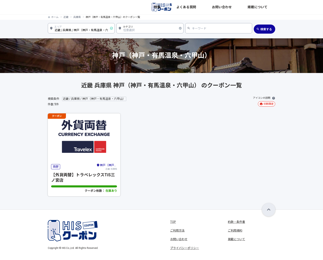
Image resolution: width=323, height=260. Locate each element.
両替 (56, 166)
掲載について (266, 7)
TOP (173, 222)
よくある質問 (222, 7)
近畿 (65, 17)
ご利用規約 (235, 230)
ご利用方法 (177, 230)
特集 (205, 7)
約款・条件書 (236, 222)
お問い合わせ (244, 7)
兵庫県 (77, 17)
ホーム (55, 17)
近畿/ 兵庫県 (106, 166)
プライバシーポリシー (184, 248)
